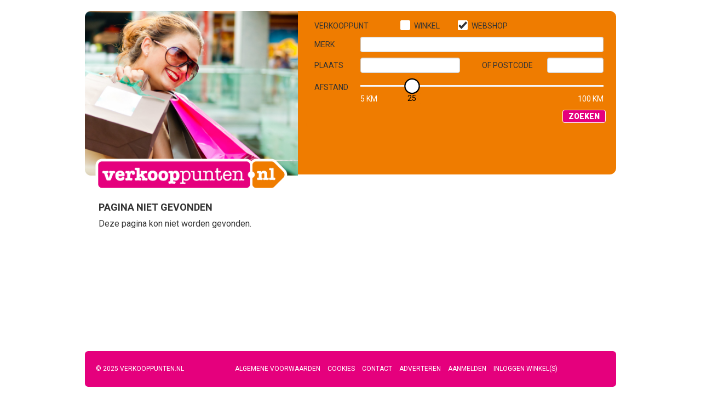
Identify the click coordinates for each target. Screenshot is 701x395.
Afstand (331, 87)
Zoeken (584, 116)
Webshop (490, 25)
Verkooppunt (341, 25)
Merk (324, 44)
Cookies (341, 369)
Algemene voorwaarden (277, 369)
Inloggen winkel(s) (525, 369)
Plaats (328, 65)
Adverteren (420, 369)
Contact (377, 369)
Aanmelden (467, 369)
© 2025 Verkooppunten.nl (140, 369)
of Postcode (507, 65)
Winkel (427, 25)
